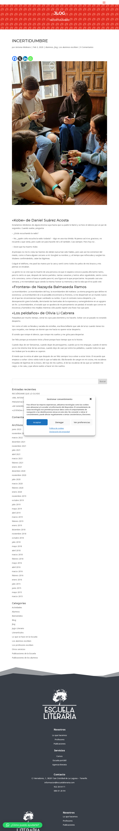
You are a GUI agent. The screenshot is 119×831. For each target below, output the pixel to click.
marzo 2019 (17, 517)
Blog (14, 620)
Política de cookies (56, 428)
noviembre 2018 (19, 533)
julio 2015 (16, 584)
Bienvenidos (17, 616)
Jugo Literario (18, 628)
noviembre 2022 (19, 433)
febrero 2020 (17, 487)
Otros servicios (18, 649)
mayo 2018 (17, 546)
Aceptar (37, 422)
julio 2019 (16, 504)
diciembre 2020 (18, 471)
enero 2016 (17, 579)
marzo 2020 (17, 483)
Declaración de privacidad (59, 432)
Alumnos (49, 47)
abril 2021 (16, 454)
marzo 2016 (17, 571)
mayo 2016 (17, 563)
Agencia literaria (59, 764)
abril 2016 (16, 567)
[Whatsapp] (30, 58)
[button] (91, 399)
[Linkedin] (25, 58)
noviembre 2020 (19, 475)
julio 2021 (16, 450)
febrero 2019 (17, 521)
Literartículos (18, 632)
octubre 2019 (18, 500)
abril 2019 (16, 512)
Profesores (59, 739)
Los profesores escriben (22, 645)
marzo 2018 (17, 554)
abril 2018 (16, 550)
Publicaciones (60, 743)
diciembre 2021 (18, 441)
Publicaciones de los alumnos (25, 657)
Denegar (59, 422)
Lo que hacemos (59, 735)
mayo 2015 (17, 592)
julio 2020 (16, 479)
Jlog (56, 47)
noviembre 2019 (19, 496)
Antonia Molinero (23, 47)
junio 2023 (16, 429)
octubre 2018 (18, 538)
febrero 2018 (17, 558)
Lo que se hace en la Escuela (24, 636)
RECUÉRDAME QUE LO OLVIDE (26, 393)
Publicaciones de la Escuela (24, 653)
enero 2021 (17, 467)
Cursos (59, 756)
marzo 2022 (17, 437)
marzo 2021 (17, 458)
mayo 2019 (17, 508)
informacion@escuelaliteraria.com (59, 782)
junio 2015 (16, 588)
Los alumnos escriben (68, 47)
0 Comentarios (86, 47)
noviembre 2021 (19, 446)
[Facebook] (14, 58)
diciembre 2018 (18, 529)
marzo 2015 (17, 596)
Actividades (17, 607)
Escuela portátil (59, 760)
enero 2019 (17, 525)
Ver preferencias (82, 422)
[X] (20, 58)
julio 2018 (16, 542)
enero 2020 (17, 492)
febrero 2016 (17, 575)
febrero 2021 (17, 462)
